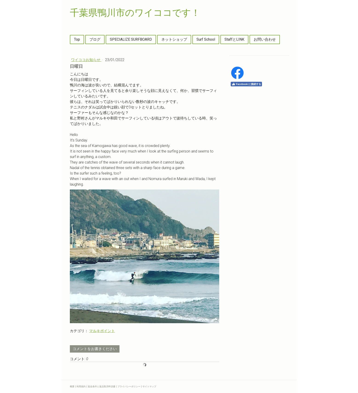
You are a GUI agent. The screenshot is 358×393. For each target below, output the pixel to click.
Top (77, 39)
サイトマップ (149, 386)
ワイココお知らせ (86, 60)
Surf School (205, 39)
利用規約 (81, 386)
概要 (72, 386)
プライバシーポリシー (128, 386)
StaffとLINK (234, 39)
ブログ (94, 39)
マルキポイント (102, 331)
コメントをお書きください (95, 349)
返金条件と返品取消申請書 (101, 386)
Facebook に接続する (246, 84)
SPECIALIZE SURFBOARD (131, 39)
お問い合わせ (265, 39)
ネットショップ (174, 39)
